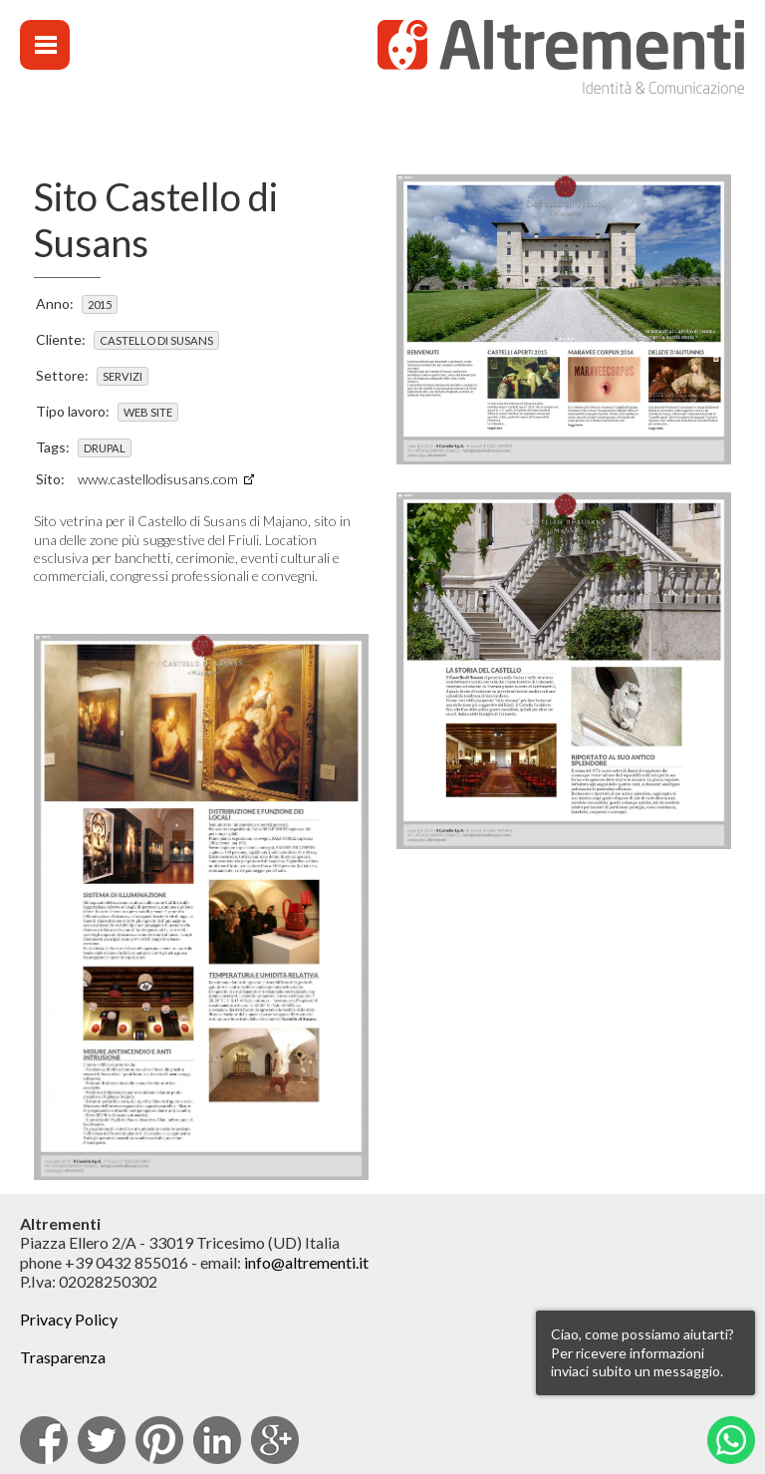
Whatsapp (731, 1440)
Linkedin (217, 1440)
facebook (44, 1440)
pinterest (159, 1440)
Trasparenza (63, 1356)
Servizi (122, 376)
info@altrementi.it (306, 1262)
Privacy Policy (69, 1319)
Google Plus (275, 1440)
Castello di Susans (156, 340)
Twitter (102, 1440)
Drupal (105, 448)
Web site (148, 412)
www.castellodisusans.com (158, 478)
